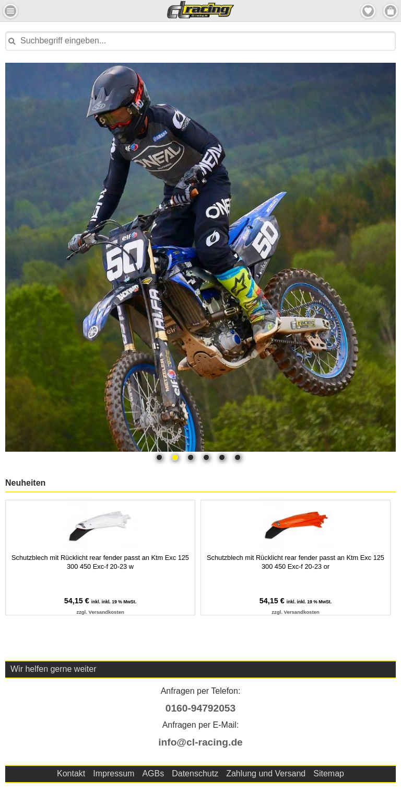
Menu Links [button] (10, 11)
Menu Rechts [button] (390, 11)
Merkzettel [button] (368, 11)
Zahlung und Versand (265, 773)
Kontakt (71, 773)
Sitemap (328, 773)
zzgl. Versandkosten (100, 612)
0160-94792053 (200, 708)
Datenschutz (195, 773)
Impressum (113, 773)
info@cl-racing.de (200, 742)
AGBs (153, 773)
